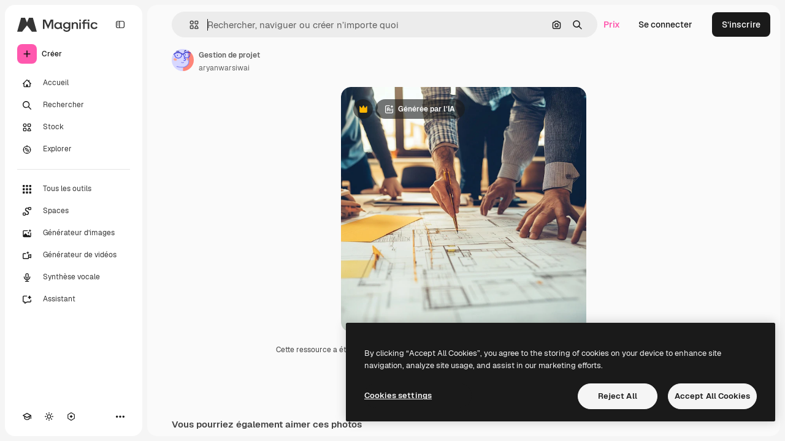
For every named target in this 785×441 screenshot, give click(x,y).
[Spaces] (73, 211)
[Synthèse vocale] (73, 277)
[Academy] (27, 416)
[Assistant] (73, 299)
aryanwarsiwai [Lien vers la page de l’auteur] (224, 68)
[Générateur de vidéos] (73, 255)
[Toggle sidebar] (120, 24)
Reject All (617, 396)
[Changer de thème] (49, 416)
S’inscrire (741, 24)
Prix (611, 24)
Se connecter (665, 24)
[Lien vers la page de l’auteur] (183, 60)
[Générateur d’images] (73, 233)
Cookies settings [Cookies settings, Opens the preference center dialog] (398, 395)
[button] (189, 24)
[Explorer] (73, 149)
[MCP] (71, 416)
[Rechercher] (73, 105)
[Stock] (73, 127)
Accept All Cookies (712, 396)
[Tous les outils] (73, 189)
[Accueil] (73, 83)
